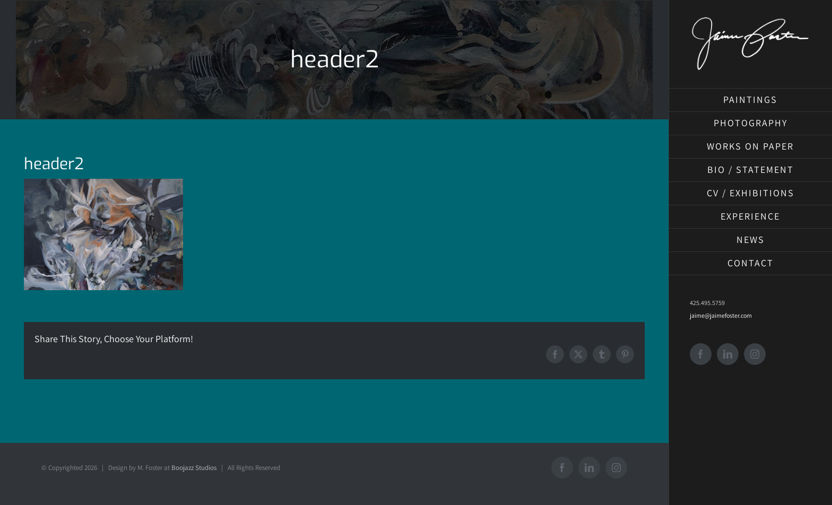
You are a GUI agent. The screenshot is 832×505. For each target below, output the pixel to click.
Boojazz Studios (193, 467)
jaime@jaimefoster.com (721, 315)
